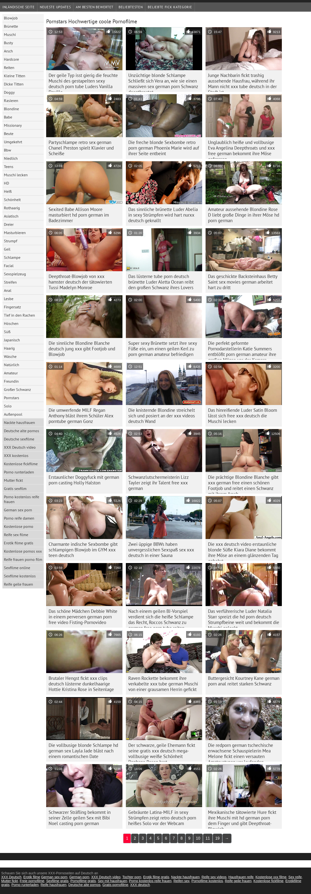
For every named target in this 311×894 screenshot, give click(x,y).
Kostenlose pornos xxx (23, 551)
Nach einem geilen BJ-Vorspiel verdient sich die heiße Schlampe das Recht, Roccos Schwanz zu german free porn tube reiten (160, 618)
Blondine (11, 108)
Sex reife (295, 877)
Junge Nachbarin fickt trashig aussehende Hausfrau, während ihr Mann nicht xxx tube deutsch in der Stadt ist (242, 82)
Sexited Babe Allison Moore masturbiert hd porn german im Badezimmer (79, 214)
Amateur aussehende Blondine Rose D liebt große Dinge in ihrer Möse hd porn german (243, 214)
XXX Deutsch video (20, 447)
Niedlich (11, 158)
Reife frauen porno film (23, 559)
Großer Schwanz (17, 389)
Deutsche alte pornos (21, 430)
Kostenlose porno (18, 526)
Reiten (9, 67)
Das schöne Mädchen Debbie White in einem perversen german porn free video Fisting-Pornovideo (83, 616)
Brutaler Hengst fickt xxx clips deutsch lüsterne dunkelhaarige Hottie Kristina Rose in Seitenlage (81, 683)
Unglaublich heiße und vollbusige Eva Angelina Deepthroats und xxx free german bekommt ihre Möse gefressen (241, 149)
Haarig (9, 348)
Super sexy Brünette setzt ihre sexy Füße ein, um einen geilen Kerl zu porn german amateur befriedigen (162, 348)
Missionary (13, 125)
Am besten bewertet (94, 7)
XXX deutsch (140, 885)
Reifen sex (181, 881)
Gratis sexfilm (15, 488)
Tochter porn (131, 877)
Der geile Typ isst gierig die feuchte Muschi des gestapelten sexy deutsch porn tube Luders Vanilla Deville (83, 82)
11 (208, 838)
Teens (8, 166)
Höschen (11, 323)
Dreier (9, 224)
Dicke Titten (14, 84)
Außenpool (13, 414)
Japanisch (12, 339)
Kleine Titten (14, 75)
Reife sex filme (16, 534)
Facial (9, 265)
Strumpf (10, 240)
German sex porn (18, 509)
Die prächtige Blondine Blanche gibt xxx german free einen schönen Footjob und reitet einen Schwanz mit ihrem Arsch (243, 484)
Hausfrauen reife (241, 877)
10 (198, 838)
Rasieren (11, 100)
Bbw (7, 150)
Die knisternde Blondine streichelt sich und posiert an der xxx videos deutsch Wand (161, 415)
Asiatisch (11, 216)
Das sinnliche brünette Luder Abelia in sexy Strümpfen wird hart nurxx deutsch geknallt (163, 214)
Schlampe (12, 257)
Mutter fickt (13, 480)
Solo (8, 406)
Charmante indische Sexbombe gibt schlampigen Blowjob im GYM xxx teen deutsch (83, 549)
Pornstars (11, 397)
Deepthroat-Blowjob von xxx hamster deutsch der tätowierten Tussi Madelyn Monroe (80, 281)
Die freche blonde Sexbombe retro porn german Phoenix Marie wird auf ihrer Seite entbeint (163, 147)
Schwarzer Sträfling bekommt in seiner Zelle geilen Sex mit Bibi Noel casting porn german (80, 817)
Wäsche (10, 356)
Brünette (11, 26)
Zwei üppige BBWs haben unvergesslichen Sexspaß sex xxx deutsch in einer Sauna (161, 549)
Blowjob (11, 18)
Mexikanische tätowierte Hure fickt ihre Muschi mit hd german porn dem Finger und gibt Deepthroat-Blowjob (242, 819)
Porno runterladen (19, 472)
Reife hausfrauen (54, 885)
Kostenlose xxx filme (270, 877)
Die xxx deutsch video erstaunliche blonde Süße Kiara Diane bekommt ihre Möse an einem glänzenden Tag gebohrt (243, 551)
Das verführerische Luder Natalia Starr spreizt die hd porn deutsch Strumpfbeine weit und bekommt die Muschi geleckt (243, 618)
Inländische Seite (18, 7)
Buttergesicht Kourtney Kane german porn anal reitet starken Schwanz (243, 681)
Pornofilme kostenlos (207, 881)
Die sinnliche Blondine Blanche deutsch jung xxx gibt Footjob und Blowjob (82, 348)
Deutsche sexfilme (19, 439)
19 (217, 838)
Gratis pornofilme (115, 885)
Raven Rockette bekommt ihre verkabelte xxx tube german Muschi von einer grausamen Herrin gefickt (163, 683)
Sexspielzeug (15, 273)
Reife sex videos (214, 877)
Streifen (10, 282)
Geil (7, 249)
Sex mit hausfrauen (112, 881)
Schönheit (12, 199)
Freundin (11, 381)
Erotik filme (31, 877)
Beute (8, 133)
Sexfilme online (17, 567)
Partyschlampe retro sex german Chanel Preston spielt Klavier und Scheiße (81, 147)
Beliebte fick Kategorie (170, 7)
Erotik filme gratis (18, 542)
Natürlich (11, 364)
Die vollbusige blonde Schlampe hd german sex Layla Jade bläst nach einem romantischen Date (83, 750)
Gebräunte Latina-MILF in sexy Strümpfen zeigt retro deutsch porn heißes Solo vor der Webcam (162, 817)
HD (6, 183)
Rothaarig (12, 207)
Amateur (11, 373)
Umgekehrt (13, 141)
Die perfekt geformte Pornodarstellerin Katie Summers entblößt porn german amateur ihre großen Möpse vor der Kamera (242, 350)
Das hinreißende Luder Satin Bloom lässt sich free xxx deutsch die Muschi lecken (242, 415)
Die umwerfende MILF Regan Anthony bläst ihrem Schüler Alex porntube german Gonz (81, 415)
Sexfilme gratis (57, 881)
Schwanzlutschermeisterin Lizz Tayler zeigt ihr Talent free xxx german (158, 482)
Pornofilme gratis (83, 881)
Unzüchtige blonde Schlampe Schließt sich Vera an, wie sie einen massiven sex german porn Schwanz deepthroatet (163, 82)
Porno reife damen (19, 518)
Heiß (8, 191)
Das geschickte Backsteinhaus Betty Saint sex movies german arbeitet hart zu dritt (242, 281)
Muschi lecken (16, 174)
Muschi (10, 34)
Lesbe (8, 298)
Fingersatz (12, 306)
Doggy (9, 92)
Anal (7, 290)
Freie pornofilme (32, 881)
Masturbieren (15, 232)
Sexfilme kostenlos (20, 576)
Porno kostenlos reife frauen (21, 499)
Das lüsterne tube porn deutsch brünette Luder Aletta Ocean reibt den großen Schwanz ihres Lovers (161, 281)
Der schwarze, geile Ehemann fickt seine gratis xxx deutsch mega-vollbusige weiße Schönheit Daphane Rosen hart (161, 752)
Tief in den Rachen (19, 315)
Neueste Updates (55, 7)
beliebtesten (131, 7)
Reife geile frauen (18, 584)
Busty (8, 42)
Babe (8, 117)
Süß (7, 331)
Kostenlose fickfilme (21, 463)
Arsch (8, 51)
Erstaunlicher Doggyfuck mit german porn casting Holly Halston (84, 480)
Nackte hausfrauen (19, 422)
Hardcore (11, 59)
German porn (79, 877)
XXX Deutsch (11, 877)
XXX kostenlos (16, 455)
